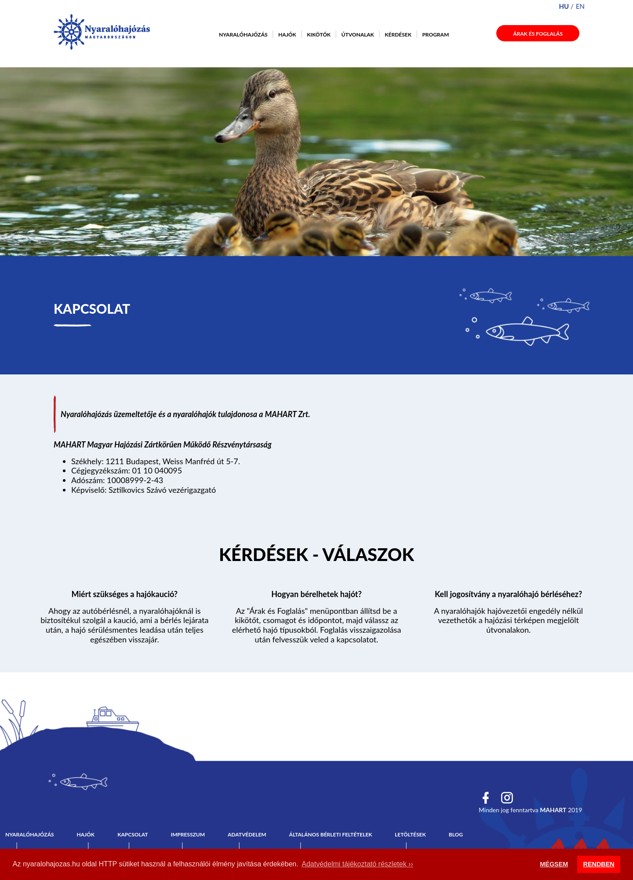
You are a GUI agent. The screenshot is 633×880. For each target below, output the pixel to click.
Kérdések (398, 34)
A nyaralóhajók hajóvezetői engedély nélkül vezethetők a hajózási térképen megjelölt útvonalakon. (508, 620)
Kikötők (319, 34)
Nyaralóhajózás (243, 34)
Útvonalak (358, 34)
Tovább (317, 556)
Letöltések (410, 834)
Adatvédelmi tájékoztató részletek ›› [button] (357, 864)
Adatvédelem (247, 834)
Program (435, 34)
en (580, 6)
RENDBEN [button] (599, 864)
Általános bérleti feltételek (330, 834)
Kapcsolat (132, 834)
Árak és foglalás (538, 33)
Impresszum (188, 834)
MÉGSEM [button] (554, 864)
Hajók (287, 34)
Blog (456, 834)
